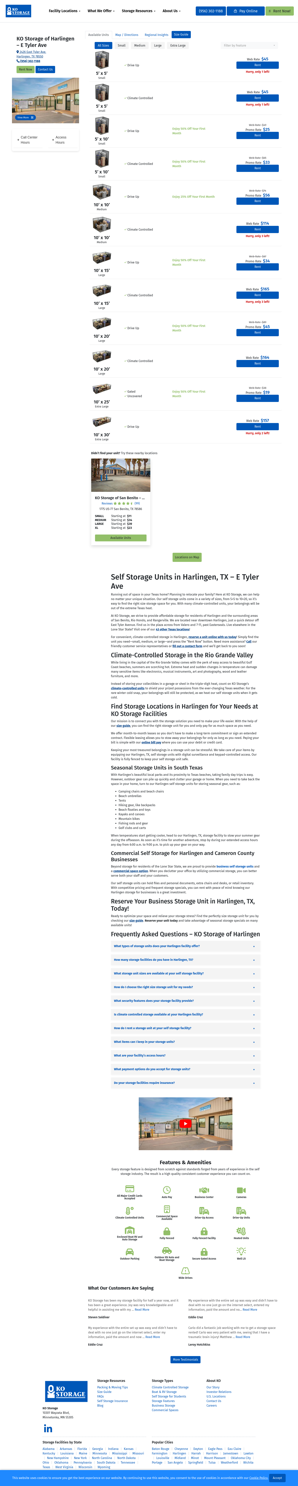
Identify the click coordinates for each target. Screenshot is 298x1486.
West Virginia (64, 1467)
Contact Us (45, 69)
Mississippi (119, 1453)
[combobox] (249, 45)
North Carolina (102, 1458)
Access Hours (59, 139)
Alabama (49, 1449)
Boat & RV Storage (164, 1392)
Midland (180, 1458)
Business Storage (163, 1405)
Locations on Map (187, 557)
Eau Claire (234, 1449)
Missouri (138, 1453)
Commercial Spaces (165, 1410)
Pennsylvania (83, 1462)
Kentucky (49, 1453)
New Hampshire (58, 1458)
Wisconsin (85, 1467)
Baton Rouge (160, 1449)
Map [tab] (126, 35)
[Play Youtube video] (185, 1123)
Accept (277, 1478)
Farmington (159, 1453)
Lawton (248, 1453)
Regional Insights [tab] (156, 35)
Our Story (213, 1387)
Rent (257, 65)
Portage (157, 1462)
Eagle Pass (215, 1449)
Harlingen (179, 1453)
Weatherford (229, 1462)
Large (158, 45)
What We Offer (106, 11)
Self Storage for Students (169, 1396)
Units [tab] (98, 35)
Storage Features (163, 1401)
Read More (142, 1309)
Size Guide (181, 34)
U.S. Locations (216, 1396)
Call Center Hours (27, 139)
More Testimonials (185, 1359)
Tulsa (212, 1462)
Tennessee (128, 1462)
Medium (139, 45)
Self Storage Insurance (112, 1401)
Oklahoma (61, 1462)
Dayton (198, 1449)
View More (25, 117)
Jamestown (230, 1453)
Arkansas (66, 1449)
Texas (46, 1467)
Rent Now (25, 69)
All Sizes (103, 45)
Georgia (97, 1449)
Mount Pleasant (215, 1458)
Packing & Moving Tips (112, 1387)
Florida (82, 1449)
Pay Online (239, 11)
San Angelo (175, 1462)
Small (121, 45)
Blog (100, 1405)
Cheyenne (181, 1449)
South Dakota (106, 1462)
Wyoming (103, 1467)
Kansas (129, 1449)
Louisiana (67, 1453)
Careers (212, 1405)
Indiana (113, 1449)
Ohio (46, 1462)
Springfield (195, 1462)
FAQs (100, 1396)
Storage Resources (143, 11)
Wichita (248, 1462)
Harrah (196, 1453)
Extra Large (177, 45)
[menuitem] (71, 11)
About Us (176, 11)
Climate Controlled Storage (170, 1387)
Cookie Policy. (258, 1478)
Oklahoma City (241, 1458)
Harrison (212, 1453)
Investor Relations (219, 1392)
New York (80, 1458)
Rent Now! (272, 11)
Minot (195, 1458)
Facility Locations (69, 11)
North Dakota (126, 1458)
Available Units (120, 538)
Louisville (162, 1458)
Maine (83, 1453)
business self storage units (234, 866)
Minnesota (100, 1453)
